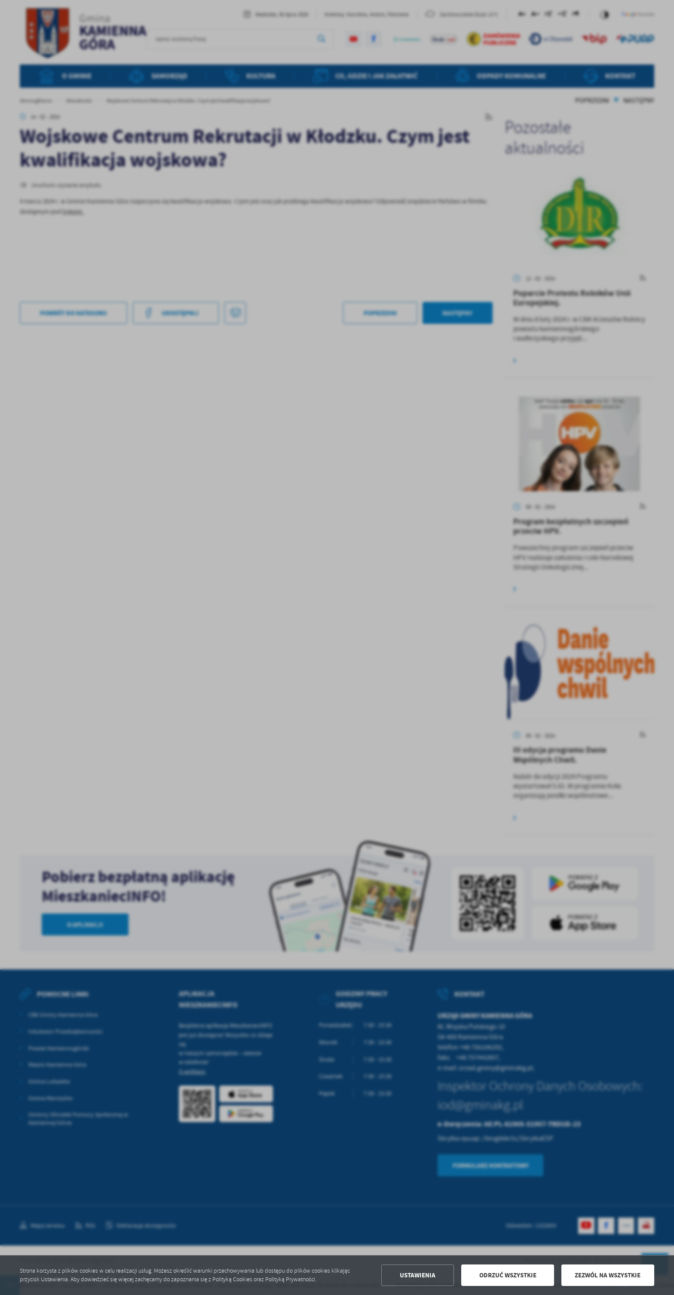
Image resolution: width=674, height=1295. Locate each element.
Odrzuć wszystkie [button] (507, 1275)
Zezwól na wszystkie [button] (607, 1275)
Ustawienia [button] (417, 1275)
